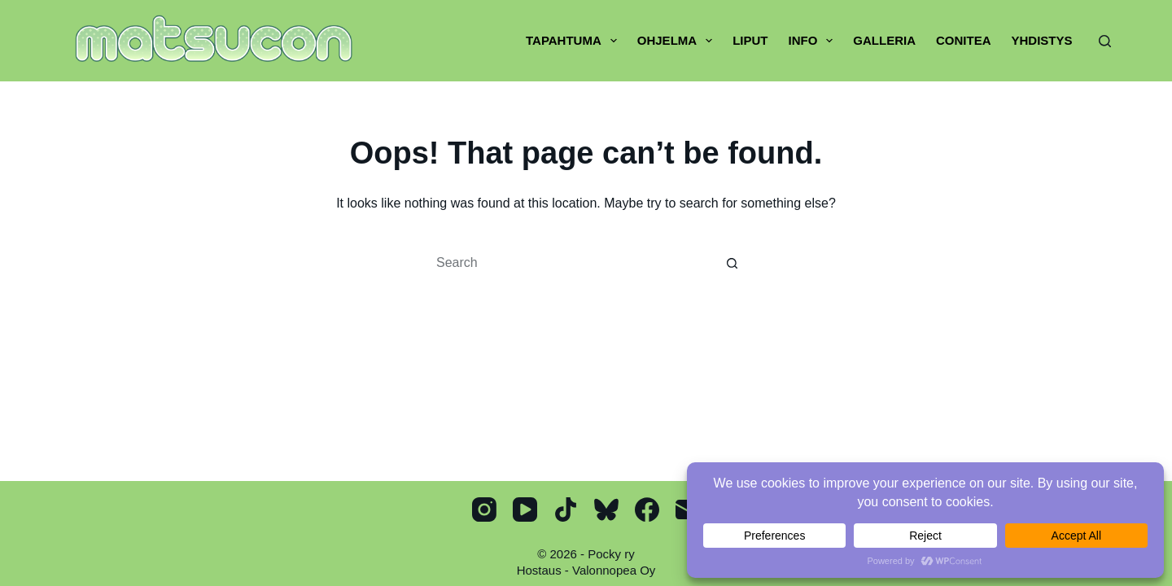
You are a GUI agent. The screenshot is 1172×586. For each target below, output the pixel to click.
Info (813, 40)
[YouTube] (525, 509)
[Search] (1105, 41)
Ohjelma (678, 40)
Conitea (963, 40)
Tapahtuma (574, 40)
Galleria (884, 40)
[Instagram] (484, 509)
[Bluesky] (606, 509)
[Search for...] (569, 263)
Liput (749, 40)
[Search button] (732, 263)
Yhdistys (1041, 40)
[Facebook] (647, 509)
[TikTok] (565, 509)
